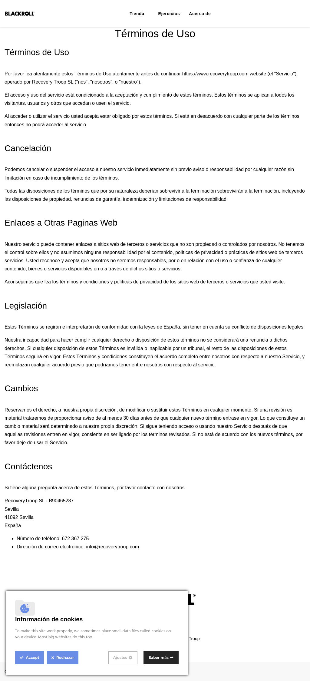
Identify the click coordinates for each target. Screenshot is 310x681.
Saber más (159, 657)
